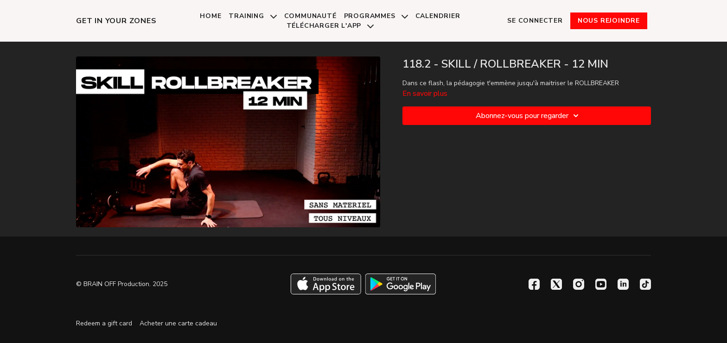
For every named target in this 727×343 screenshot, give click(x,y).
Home (210, 16)
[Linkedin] (623, 284)
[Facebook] (534, 284)
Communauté (310, 16)
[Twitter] (556, 284)
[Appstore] (325, 284)
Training (252, 16)
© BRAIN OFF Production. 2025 (121, 284)
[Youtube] (600, 284)
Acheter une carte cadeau (178, 323)
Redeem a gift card (104, 323)
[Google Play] (400, 284)
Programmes (376, 16)
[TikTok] (645, 284)
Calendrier (437, 16)
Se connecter (535, 20)
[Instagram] (578, 284)
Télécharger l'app (330, 25)
